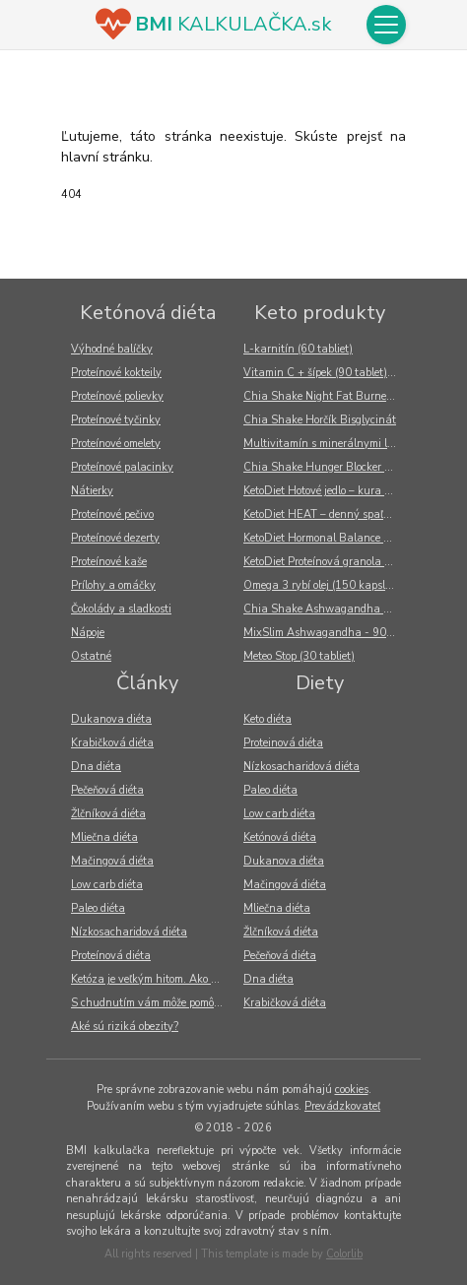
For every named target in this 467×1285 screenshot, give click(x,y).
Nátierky (92, 490)
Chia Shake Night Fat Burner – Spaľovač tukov (324, 396)
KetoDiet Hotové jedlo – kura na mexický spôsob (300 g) (324, 490)
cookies (351, 1089)
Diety (320, 683)
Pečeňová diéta (107, 790)
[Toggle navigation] (386, 24)
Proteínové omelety (116, 443)
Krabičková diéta (112, 743)
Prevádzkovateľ (342, 1106)
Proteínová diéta (111, 955)
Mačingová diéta (112, 861)
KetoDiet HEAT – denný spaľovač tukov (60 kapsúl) (324, 514)
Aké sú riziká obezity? (124, 1026)
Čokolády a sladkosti (121, 609)
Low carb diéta (107, 884)
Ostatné (91, 656)
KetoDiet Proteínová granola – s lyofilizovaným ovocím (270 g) (324, 561)
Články (147, 683)
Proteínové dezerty (115, 538)
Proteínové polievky (117, 396)
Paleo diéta (98, 908)
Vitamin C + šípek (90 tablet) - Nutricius (324, 372)
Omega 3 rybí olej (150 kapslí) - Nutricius (324, 585)
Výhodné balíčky (112, 349)
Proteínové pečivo (112, 514)
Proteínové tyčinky (116, 420)
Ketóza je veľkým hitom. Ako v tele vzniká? (152, 979)
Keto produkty (319, 312)
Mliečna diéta (104, 837)
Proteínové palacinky (122, 467)
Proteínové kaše (109, 561)
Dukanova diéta (111, 719)
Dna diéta (96, 766)
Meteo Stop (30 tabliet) (299, 656)
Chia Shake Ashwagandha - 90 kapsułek (324, 609)
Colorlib (344, 1254)
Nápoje (87, 632)
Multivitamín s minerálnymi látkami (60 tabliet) (324, 443)
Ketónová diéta (148, 312)
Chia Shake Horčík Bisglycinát (319, 420)
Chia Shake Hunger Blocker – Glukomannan (324, 467)
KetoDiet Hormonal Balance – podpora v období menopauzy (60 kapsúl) (324, 538)
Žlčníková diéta (108, 813)
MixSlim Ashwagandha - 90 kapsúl (324, 632)
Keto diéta (267, 719)
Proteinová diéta (283, 743)
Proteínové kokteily (116, 372)
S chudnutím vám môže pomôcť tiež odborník (152, 1003)
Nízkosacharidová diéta (129, 932)
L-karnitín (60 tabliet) (298, 349)
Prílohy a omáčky (113, 585)
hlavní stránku (105, 157)
